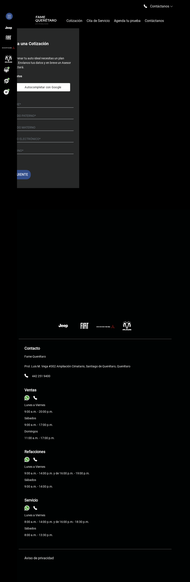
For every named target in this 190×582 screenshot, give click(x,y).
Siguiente (19, 175)
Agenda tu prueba (127, 21)
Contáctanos (154, 21)
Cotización (74, 21)
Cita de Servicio (98, 21)
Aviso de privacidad (39, 558)
